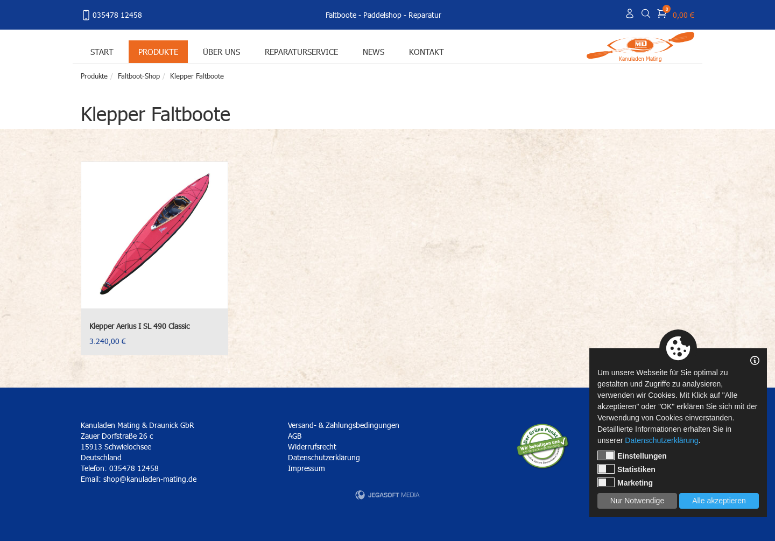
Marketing (625, 482)
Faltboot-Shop (139, 76)
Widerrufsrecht (312, 446)
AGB (294, 435)
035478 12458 (111, 15)
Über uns (221, 51)
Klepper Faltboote (197, 76)
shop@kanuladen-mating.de (149, 478)
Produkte (158, 51)
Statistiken (626, 469)
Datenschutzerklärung (324, 457)
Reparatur (424, 14)
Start (102, 51)
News (373, 51)
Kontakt (426, 51)
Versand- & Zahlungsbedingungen (343, 425)
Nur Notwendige (637, 500)
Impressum (306, 468)
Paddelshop (382, 14)
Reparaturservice (301, 51)
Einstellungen (632, 455)
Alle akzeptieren (719, 500)
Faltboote (341, 14)
